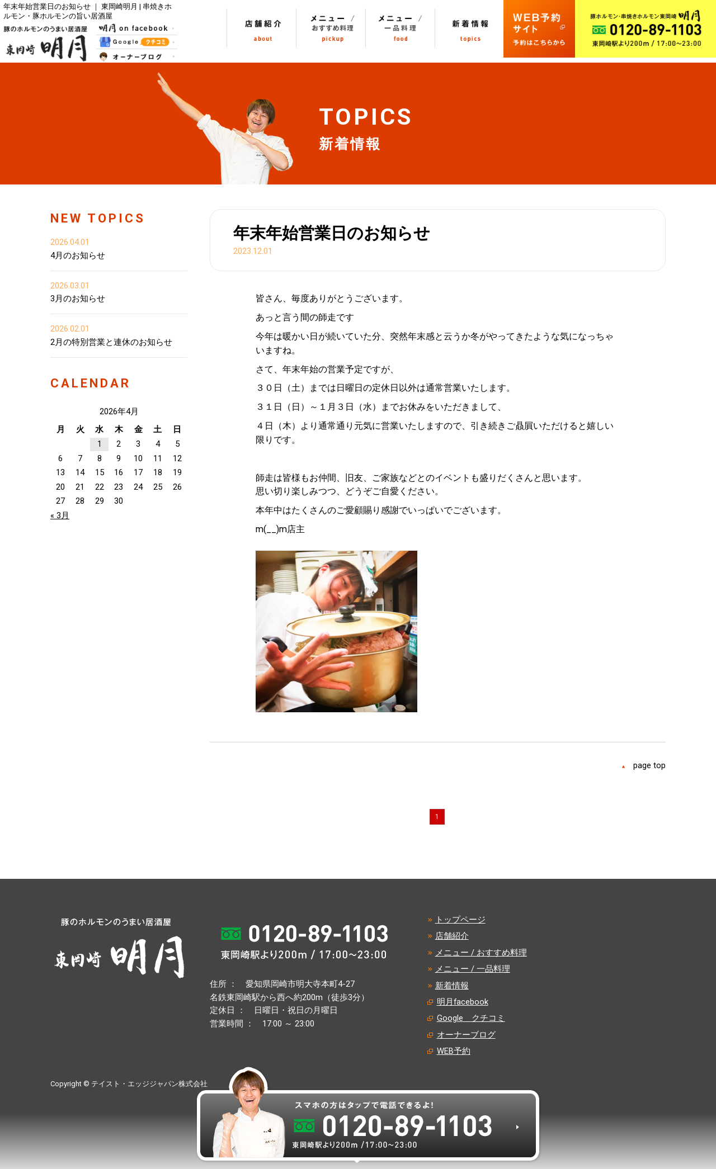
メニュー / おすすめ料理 (481, 953)
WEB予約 (453, 1051)
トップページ (460, 920)
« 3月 (59, 515)
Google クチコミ (471, 1018)
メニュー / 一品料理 (472, 969)
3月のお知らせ (77, 299)
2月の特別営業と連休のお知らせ (111, 342)
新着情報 (452, 986)
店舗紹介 (452, 936)
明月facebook (462, 1002)
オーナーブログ (466, 1035)
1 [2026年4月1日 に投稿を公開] (99, 444)
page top (649, 765)
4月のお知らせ (77, 255)
